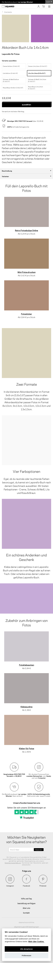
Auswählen (26, 104)
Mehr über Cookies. (36, 942)
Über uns (26, 907)
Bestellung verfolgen (26, 903)
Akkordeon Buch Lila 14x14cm (25, 47)
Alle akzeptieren (26, 949)
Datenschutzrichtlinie (26, 922)
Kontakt (26, 912)
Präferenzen (26, 955)
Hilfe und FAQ (26, 898)
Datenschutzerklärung (13, 863)
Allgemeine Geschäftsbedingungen (26, 927)
